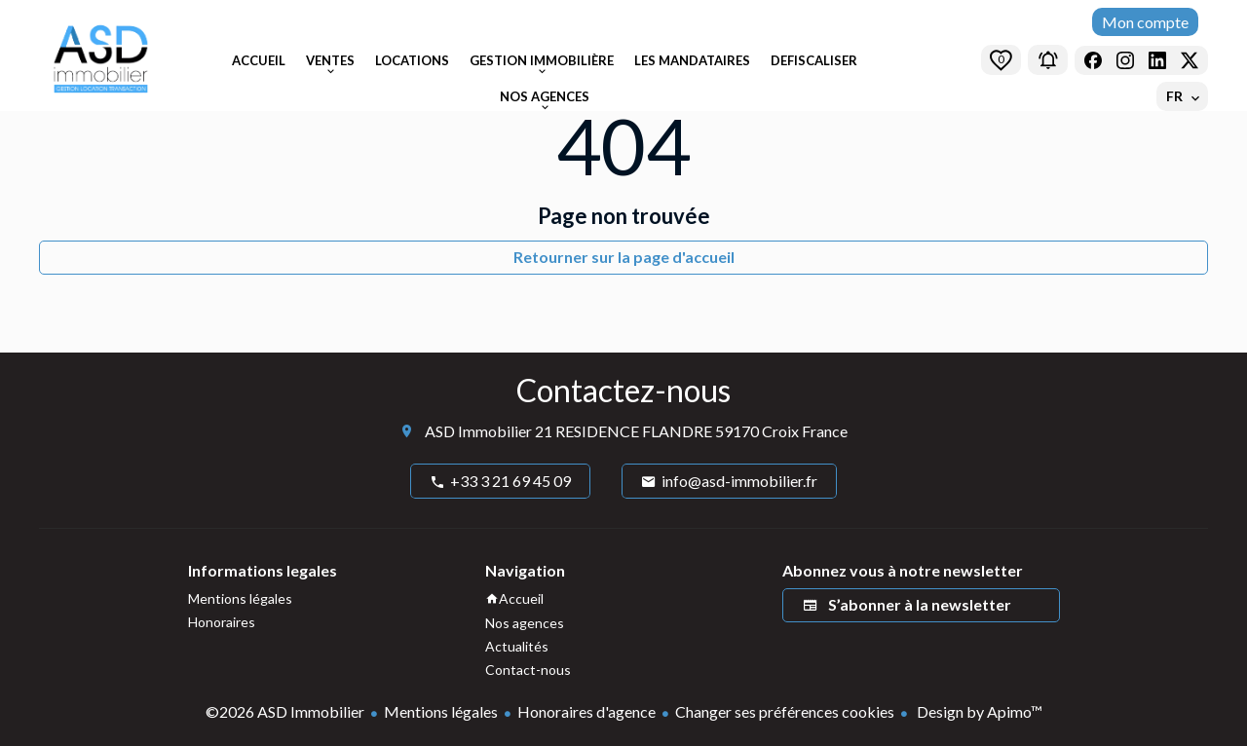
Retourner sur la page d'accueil (624, 256)
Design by (978, 711)
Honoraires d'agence (586, 711)
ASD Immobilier (478, 431)
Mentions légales (441, 711)
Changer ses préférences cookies (784, 711)
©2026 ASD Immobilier (285, 711)
